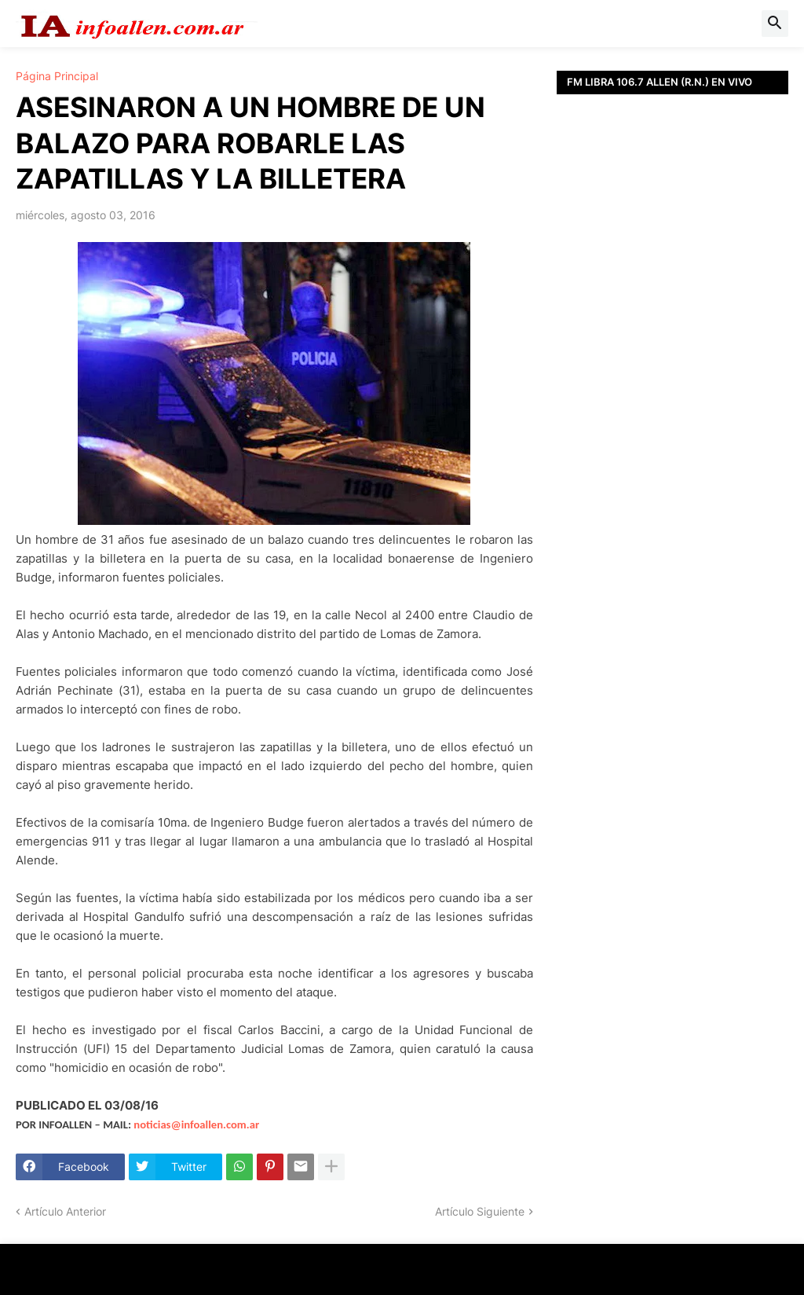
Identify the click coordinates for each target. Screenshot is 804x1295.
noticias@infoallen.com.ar (196, 1124)
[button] (775, 23)
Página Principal (57, 76)
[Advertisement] (672, 310)
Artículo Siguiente (479, 1211)
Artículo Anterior (65, 1211)
